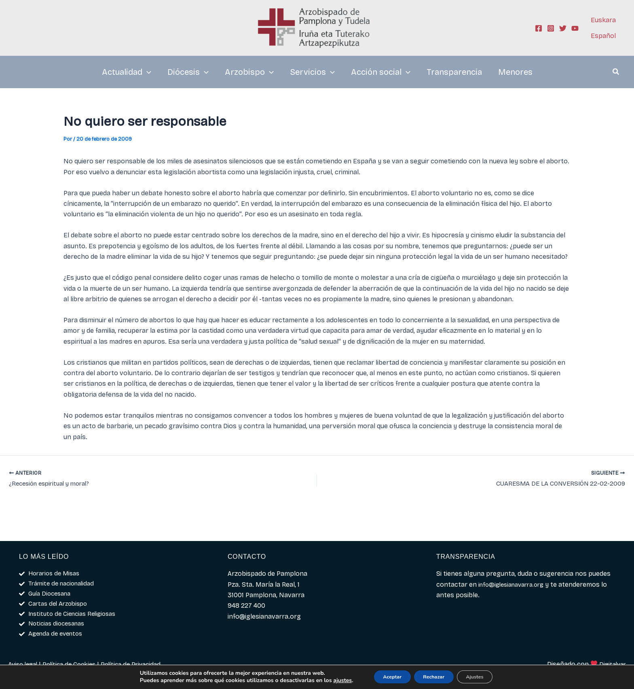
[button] (616, 72)
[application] (146, 72)
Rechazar (434, 676)
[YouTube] (575, 28)
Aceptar (384, 676)
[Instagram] (550, 28)
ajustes (330, 680)
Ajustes (483, 676)
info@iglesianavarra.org (515, 580)
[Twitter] (562, 28)
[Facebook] (538, 28)
